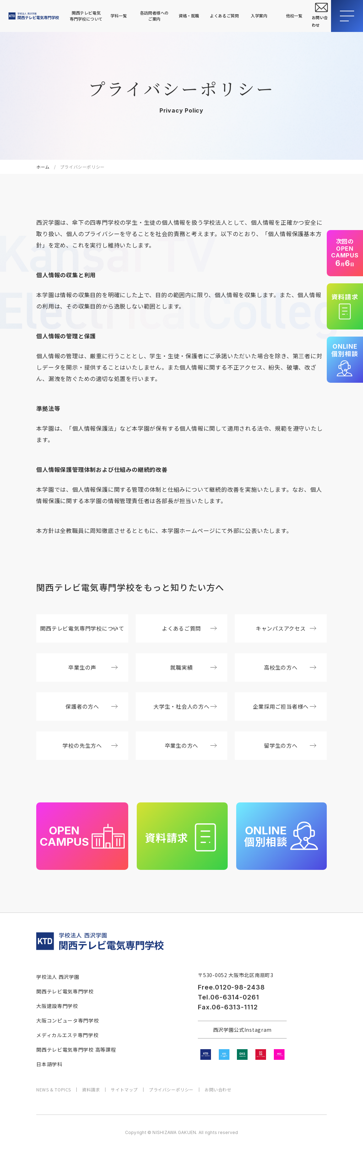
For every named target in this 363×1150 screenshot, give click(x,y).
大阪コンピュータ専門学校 (67, 1020)
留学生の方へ (290, 745)
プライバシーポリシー (171, 1090)
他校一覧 (294, 15)
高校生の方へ (290, 667)
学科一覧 (118, 15)
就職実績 (193, 667)
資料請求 (91, 1090)
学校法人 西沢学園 (57, 976)
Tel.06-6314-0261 (228, 997)
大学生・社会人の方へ (185, 706)
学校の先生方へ (90, 745)
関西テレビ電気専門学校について (85, 16)
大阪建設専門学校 (57, 1005)
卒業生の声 (93, 667)
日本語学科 (49, 1064)
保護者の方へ (91, 706)
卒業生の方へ (191, 745)
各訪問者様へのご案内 (154, 16)
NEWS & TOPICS (53, 1090)
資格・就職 (189, 15)
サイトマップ (124, 1090)
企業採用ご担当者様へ (284, 706)
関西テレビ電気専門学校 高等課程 (76, 1049)
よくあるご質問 (224, 15)
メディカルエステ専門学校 (67, 1035)
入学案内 (259, 15)
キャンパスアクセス (286, 628)
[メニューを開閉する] (347, 16)
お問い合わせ (218, 1090)
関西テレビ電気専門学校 (65, 991)
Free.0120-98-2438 (231, 987)
